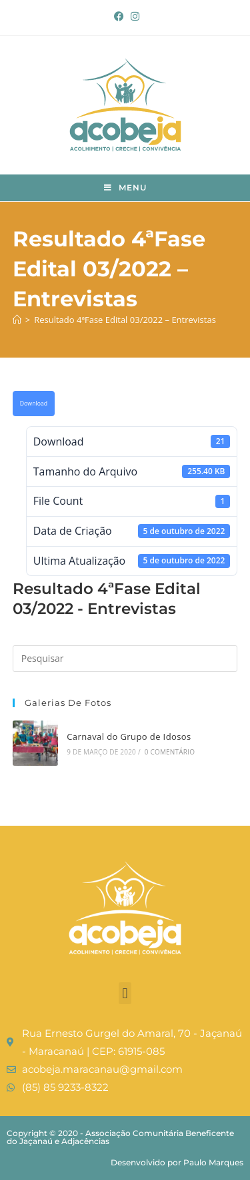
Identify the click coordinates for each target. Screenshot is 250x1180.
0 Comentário (170, 751)
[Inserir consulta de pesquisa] (125, 658)
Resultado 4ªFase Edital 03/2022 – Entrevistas (125, 320)
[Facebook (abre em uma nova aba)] (119, 16)
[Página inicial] (17, 320)
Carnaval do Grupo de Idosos (129, 736)
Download (33, 404)
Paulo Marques (213, 1162)
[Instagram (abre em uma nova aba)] (133, 16)
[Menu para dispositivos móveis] (125, 187)
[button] (125, 993)
